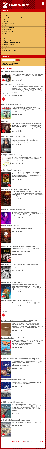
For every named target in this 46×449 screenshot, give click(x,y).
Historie (6, 20)
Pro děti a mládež (8, 16)
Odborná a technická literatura (12, 42)
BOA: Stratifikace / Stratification (12, 71)
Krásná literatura (8, 14)
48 (32, 441)
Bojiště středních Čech (9, 379)
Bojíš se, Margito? (7, 338)
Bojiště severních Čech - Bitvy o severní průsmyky (18, 359)
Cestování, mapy (8, 25)
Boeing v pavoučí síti (8, 155)
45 (25, 441)
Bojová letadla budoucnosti (10, 420)
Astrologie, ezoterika (9, 35)
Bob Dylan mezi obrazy (9, 136)
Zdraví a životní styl (9, 27)
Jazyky (5, 37)
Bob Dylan (4, 121)
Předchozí (15, 441)
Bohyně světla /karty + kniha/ (11, 300)
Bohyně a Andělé (7, 282)
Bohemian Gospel (7, 189)
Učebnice (6, 39)
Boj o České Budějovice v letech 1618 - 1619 (16, 321)
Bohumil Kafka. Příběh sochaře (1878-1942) (15, 264)
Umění (5, 33)
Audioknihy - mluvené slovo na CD (13, 18)
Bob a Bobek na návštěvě (9, 104)
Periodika (6, 46)
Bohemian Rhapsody (8, 209)
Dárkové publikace (9, 44)
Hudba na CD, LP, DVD (10, 50)
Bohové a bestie (6, 225)
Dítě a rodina (7, 29)
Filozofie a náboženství (10, 23)
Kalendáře (6, 48)
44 (23, 441)
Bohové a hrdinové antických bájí (12, 246)
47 (30, 441)
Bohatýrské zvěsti (7, 170)
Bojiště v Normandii (8, 402)
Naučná (6, 21)
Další (41, 441)
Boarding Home (6, 84)
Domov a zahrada (8, 31)
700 (37, 441)
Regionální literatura (9, 41)
